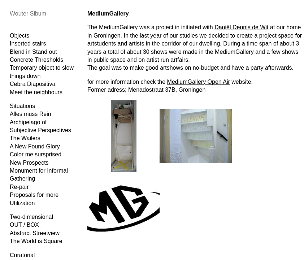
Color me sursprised (35, 154)
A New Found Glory (35, 146)
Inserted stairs (28, 43)
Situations (22, 106)
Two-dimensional (31, 217)
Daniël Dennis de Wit (241, 27)
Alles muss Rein (30, 114)
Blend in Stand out (33, 52)
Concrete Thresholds (36, 60)
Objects (19, 35)
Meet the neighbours (36, 92)
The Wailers (25, 138)
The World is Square (36, 241)
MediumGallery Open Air (198, 82)
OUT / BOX (24, 225)
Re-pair (19, 187)
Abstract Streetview (35, 233)
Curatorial (22, 255)
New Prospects (29, 163)
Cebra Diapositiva (32, 84)
